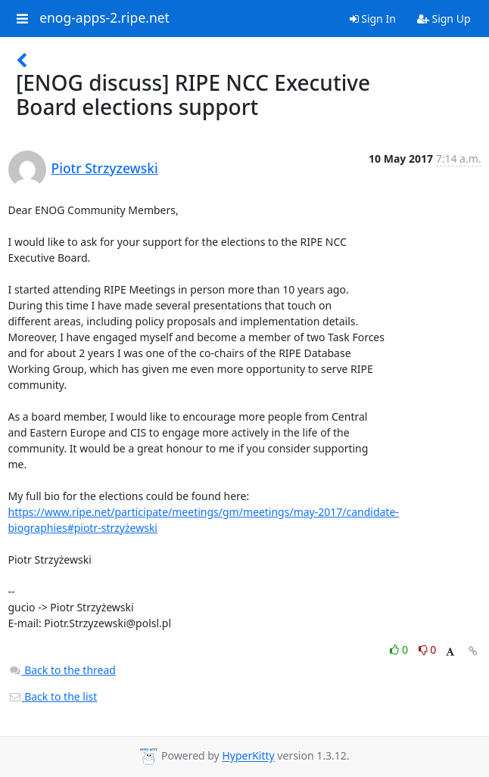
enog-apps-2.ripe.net (104, 18)
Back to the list (53, 696)
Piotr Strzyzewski (104, 168)
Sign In (373, 18)
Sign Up (444, 18)
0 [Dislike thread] (428, 649)
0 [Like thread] (400, 649)
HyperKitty (248, 756)
